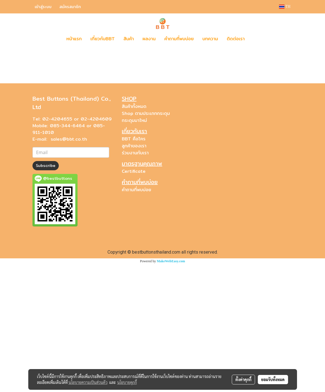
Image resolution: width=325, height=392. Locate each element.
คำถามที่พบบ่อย (179, 38)
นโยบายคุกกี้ (127, 382)
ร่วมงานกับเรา (135, 280)
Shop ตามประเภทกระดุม (146, 241)
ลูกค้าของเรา (134, 273)
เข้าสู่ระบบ (43, 7)
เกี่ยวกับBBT (102, 38)
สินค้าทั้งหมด (134, 234)
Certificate (134, 299)
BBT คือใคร (134, 266)
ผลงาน (149, 38)
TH (285, 6)
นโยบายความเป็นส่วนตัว (88, 382)
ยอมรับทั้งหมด (273, 379)
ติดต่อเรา (236, 38)
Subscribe (45, 294)
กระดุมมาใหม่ (134, 248)
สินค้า (128, 38)
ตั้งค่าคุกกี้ (243, 379)
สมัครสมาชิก (70, 7)
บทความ (210, 38)
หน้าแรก (74, 38)
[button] (257, 39)
